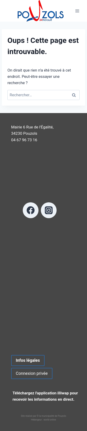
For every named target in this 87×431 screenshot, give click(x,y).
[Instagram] (49, 210)
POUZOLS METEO (43, 290)
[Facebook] (31, 210)
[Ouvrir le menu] (77, 10)
